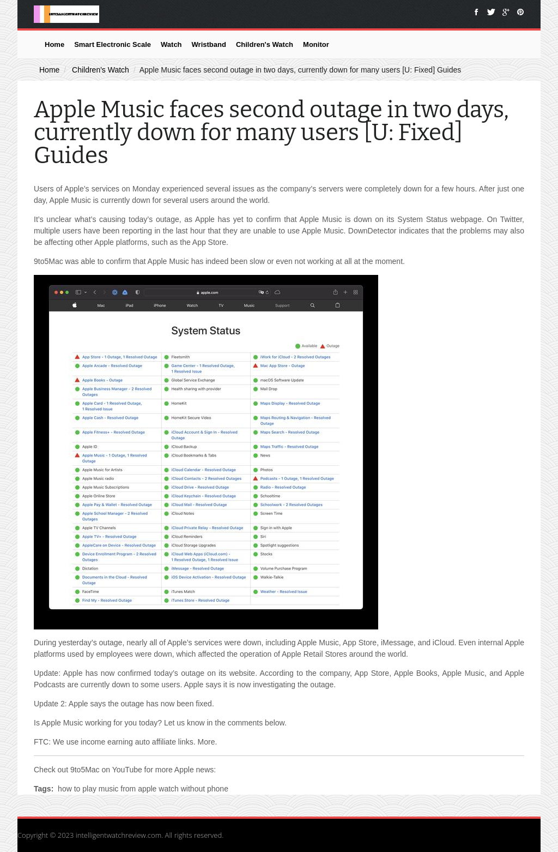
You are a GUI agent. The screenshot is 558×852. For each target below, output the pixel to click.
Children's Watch (264, 44)
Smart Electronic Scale (112, 44)
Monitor (316, 44)
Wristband (209, 44)
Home (54, 44)
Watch (171, 44)
